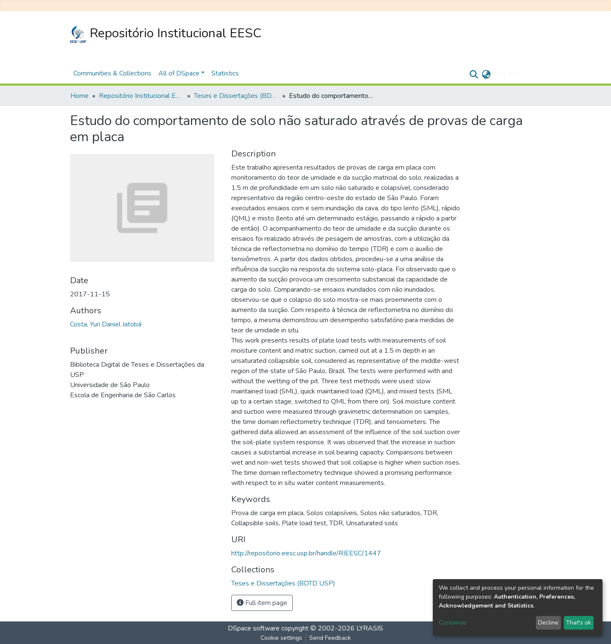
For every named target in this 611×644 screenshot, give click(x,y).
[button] (486, 75)
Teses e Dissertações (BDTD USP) (236, 95)
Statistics (225, 73)
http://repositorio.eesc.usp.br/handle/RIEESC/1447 (306, 553)
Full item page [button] (262, 603)
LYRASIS (369, 628)
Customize (452, 623)
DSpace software (254, 628)
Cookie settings (281, 638)
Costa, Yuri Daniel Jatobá (105, 324)
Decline (548, 623)
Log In (504, 74)
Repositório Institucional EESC (165, 34)
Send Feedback (330, 638)
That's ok (578, 623)
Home (79, 95)
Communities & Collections (112, 73)
